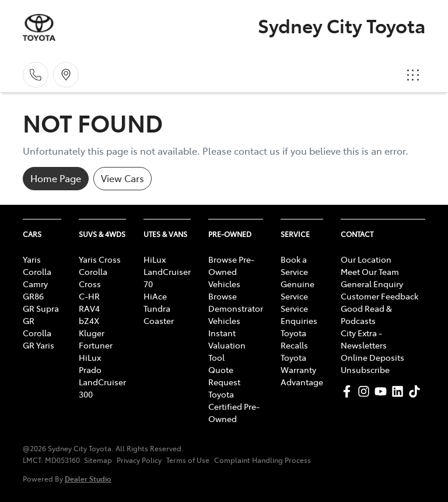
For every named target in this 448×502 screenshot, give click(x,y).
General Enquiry (372, 284)
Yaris (32, 259)
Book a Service (294, 265)
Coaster (159, 320)
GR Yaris (38, 345)
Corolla (37, 271)
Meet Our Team (370, 271)
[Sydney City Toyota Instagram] (366, 391)
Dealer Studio (88, 478)
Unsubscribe (365, 369)
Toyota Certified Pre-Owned (234, 406)
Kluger (91, 333)
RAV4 (89, 308)
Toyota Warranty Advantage (302, 369)
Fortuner (96, 345)
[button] (413, 74)
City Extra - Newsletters (364, 339)
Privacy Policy (139, 460)
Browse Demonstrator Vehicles (235, 308)
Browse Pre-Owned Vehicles (231, 271)
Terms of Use (187, 460)
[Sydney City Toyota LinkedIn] (399, 391)
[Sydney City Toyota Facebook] (349, 391)
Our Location (366, 259)
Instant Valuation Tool (227, 345)
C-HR (89, 296)
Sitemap (98, 460)
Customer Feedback (379, 296)
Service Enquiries (299, 314)
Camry (35, 284)
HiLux (90, 357)
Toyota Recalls (294, 339)
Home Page (55, 178)
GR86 (33, 296)
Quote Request (224, 376)
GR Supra (41, 308)
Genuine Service (297, 290)
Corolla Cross (93, 278)
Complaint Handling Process (262, 460)
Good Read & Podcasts (366, 314)
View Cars (122, 178)
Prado (90, 369)
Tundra (157, 308)
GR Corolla (37, 327)
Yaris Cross (100, 259)
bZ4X (89, 320)
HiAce (155, 296)
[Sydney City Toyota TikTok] (416, 391)
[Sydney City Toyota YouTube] (382, 391)
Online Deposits (372, 357)
